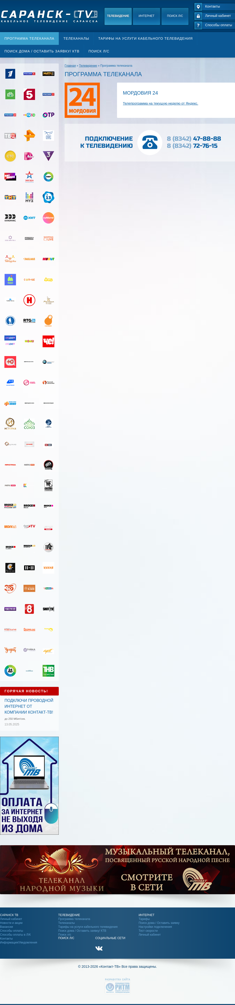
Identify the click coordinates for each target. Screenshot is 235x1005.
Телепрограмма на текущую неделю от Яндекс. (160, 103)
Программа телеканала (29, 38)
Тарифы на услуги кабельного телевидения (145, 38)
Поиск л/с (175, 16)
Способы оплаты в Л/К (15, 934)
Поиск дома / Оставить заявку (159, 923)
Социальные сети (110, 938)
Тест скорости (148, 930)
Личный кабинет (11, 919)
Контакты (6, 938)
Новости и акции (11, 923)
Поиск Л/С (66, 938)
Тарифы (144, 919)
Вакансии (6, 927)
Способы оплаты (11, 930)
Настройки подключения (155, 927)
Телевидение (118, 16)
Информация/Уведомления (18, 942)
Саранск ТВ (9, 915)
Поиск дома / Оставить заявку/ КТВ (41, 51)
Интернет (146, 16)
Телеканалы (76, 38)
